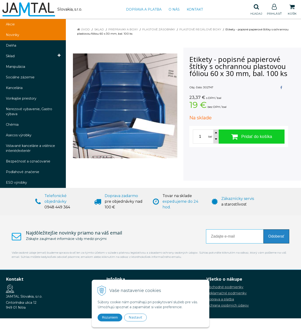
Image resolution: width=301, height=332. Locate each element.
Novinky (12, 35)
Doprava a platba (144, 9)
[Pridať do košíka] (252, 137)
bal (210, 136)
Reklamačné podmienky (226, 293)
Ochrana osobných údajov (227, 305)
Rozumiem (110, 317)
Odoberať (276, 236)
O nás (174, 9)
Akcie (10, 24)
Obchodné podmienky (224, 287)
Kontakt (195, 9)
